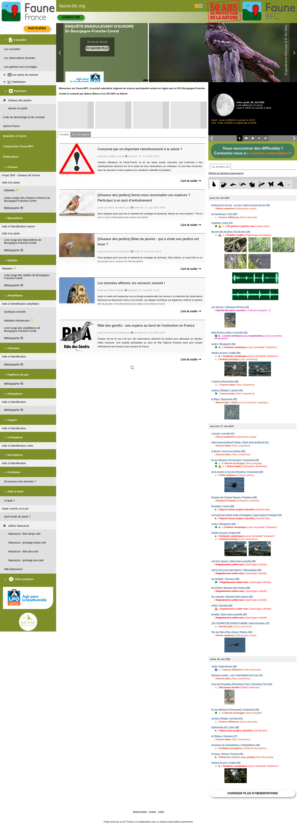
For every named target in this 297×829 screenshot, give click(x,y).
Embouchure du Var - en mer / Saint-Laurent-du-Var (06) (240, 205)
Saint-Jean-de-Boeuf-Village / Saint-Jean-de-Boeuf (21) (240, 442)
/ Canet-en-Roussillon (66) (225, 381)
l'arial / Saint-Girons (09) (224, 666)
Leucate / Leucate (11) (222, 433)
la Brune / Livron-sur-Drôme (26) (228, 451)
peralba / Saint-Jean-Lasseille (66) (229, 614)
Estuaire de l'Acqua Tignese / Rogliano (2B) (234, 497)
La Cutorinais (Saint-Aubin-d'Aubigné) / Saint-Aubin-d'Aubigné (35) (246, 515)
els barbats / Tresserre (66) (225, 579)
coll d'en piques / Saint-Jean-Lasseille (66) (233, 561)
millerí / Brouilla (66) (222, 605)
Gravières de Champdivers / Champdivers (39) (235, 745)
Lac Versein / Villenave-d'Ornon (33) (230, 307)
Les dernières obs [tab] (220, 167)
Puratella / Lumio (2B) (222, 506)
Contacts (152, 812)
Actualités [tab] (64, 134)
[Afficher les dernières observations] (226, 173)
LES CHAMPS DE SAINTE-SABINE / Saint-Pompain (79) (240, 623)
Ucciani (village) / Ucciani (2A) (227, 718)
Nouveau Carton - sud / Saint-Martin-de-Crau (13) (237, 675)
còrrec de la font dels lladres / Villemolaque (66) (236, 570)
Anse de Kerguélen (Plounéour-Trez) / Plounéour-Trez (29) (241, 684)
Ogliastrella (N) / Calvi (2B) (225, 727)
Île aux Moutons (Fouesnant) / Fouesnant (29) (235, 460)
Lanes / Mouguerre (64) (223, 344)
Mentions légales (140, 812)
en (201, 6)
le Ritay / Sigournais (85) (224, 399)
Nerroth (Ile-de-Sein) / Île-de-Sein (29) (230, 232)
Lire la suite (191, 180)
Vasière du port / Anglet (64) (225, 353)
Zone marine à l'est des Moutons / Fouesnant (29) (237, 472)
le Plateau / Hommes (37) (224, 736)
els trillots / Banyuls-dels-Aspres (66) (230, 588)
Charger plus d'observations (252, 793)
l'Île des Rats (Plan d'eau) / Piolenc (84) (231, 632)
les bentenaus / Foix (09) (224, 214)
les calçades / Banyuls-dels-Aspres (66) (232, 596)
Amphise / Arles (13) (222, 223)
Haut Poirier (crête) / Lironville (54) (229, 332)
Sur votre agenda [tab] (80, 134)
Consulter (71, 17)
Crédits (161, 812)
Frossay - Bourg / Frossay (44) (227, 754)
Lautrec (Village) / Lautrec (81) (227, 390)
